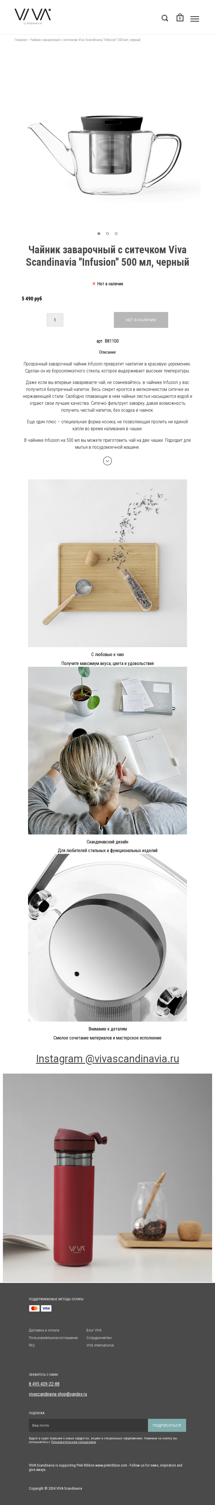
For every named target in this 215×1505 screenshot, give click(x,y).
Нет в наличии (141, 320)
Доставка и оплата (44, 1330)
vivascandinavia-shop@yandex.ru (58, 1394)
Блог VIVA (94, 1330)
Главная (20, 40)
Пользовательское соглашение (53, 1338)
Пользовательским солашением (73, 1442)
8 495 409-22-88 (44, 1384)
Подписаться (167, 1425)
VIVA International (100, 1345)
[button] (98, 233)
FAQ (32, 1345)
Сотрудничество (99, 1338)
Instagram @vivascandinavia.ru (107, 1059)
